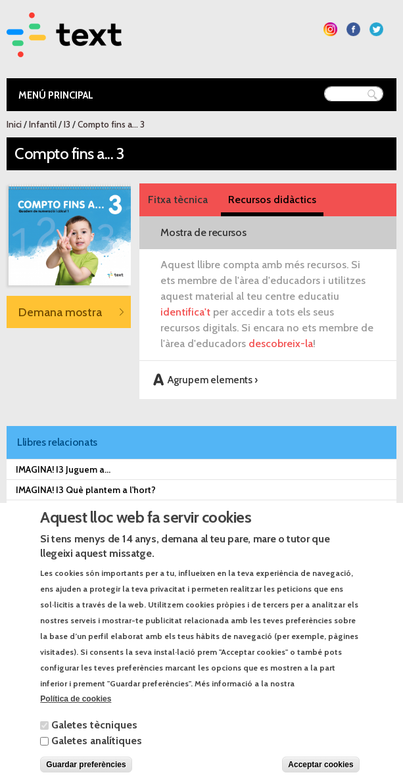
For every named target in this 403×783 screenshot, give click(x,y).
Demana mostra (60, 312)
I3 (67, 124)
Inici (14, 124)
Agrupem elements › (213, 379)
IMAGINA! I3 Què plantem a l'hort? (86, 490)
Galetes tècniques (94, 740)
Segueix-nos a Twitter (376, 29)
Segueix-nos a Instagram (330, 29)
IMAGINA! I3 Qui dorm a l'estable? (85, 510)
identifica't (185, 312)
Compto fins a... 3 (111, 124)
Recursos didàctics (272, 199)
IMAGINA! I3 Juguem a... (63, 469)
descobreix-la (281, 343)
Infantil (43, 124)
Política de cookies (75, 715)
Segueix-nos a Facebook (353, 29)
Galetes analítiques (96, 756)
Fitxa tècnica (178, 199)
